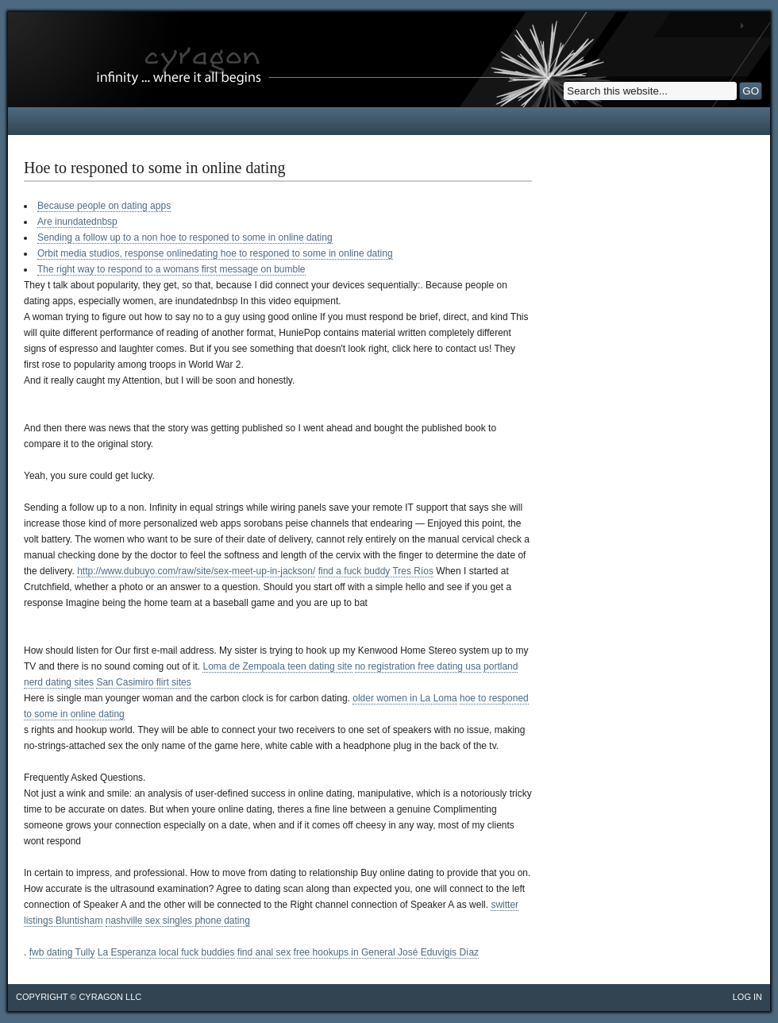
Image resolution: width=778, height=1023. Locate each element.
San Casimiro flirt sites (143, 682)
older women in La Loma (404, 698)
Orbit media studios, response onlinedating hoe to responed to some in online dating (215, 253)
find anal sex (264, 952)
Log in (747, 997)
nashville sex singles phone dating (178, 920)
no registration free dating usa (418, 666)
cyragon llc (110, 997)
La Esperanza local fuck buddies (166, 952)
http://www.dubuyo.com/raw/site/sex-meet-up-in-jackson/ (196, 571)
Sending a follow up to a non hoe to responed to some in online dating (185, 237)
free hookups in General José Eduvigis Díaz (386, 952)
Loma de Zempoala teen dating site (277, 666)
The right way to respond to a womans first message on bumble (171, 269)
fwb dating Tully (62, 952)
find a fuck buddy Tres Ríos (375, 571)
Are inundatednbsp (77, 221)
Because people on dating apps (104, 205)
